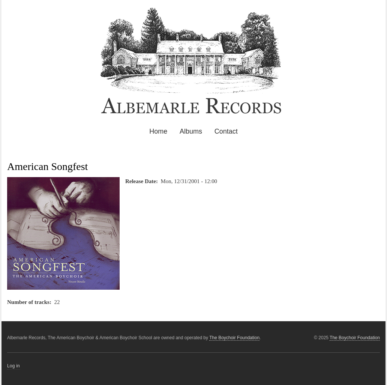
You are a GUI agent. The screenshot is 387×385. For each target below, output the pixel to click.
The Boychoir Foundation (355, 337)
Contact (226, 131)
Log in (13, 365)
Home (158, 131)
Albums (191, 131)
